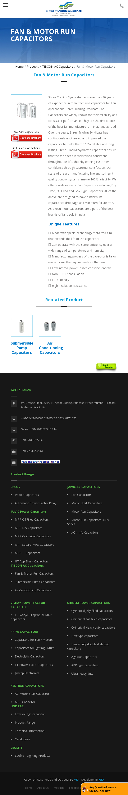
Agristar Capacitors (84, 657)
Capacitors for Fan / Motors (34, 640)
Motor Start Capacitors (86, 503)
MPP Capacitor (25, 702)
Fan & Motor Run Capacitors (34, 573)
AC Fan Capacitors (26, 136)
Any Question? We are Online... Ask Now (102, 789)
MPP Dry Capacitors (28, 528)
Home (19, 66)
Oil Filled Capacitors (26, 152)
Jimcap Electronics (27, 673)
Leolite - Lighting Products (32, 756)
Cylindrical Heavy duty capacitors (93, 627)
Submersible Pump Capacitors (35, 582)
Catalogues (22, 739)
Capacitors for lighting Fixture (35, 648)
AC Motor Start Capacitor (32, 694)
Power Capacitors (27, 495)
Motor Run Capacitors (86, 511)
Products (33, 66)
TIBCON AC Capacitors (57, 66)
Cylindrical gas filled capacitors (91, 619)
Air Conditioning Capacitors (33, 590)
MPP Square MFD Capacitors (34, 545)
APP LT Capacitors (27, 553)
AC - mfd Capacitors (85, 532)
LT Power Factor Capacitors (34, 665)
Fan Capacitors (81, 495)
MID (76, 779)
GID (101, 779)
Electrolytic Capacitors (30, 656)
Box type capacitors (84, 636)
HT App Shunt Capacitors (32, 561)
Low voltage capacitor (30, 714)
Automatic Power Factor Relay (35, 503)
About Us (43, 788)
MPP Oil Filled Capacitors (32, 519)
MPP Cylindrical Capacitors (33, 536)
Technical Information (30, 731)
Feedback (75, 788)
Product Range (25, 722)
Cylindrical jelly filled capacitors (92, 611)
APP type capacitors (85, 665)
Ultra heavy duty (82, 673)
